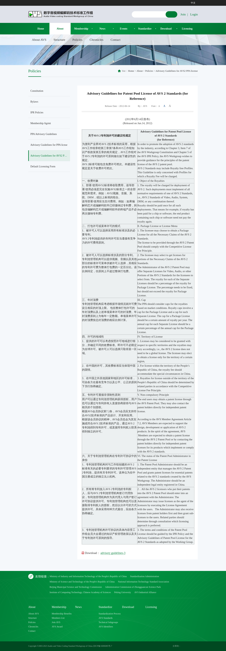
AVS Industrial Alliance (145, 592)
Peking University (122, 592)
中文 (193, 3)
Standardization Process (110, 613)
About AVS (39, 39)
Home (40, 28)
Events (123, 28)
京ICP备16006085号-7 (102, 646)
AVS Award (57, 626)
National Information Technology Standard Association (143, 581)
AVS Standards (106, 618)
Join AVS (56, 622)
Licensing (187, 28)
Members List (58, 618)
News (102, 28)
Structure (59, 39)
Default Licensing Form (42, 166)
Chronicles (96, 39)
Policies (77, 39)
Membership (81, 28)
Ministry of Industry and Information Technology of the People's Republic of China (88, 576)
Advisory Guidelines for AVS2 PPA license (177, 71)
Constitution (36, 90)
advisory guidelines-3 (112, 553)
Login (194, 14)
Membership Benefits (62, 613)
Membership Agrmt (40, 123)
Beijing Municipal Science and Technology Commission (76, 587)
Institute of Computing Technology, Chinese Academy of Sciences (80, 592)
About (60, 28)
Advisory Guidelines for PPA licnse (48, 144)
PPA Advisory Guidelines (43, 134)
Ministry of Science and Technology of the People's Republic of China (82, 581)
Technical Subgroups (108, 622)
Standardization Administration (144, 576)
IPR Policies (36, 112)
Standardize (144, 28)
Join (183, 14)
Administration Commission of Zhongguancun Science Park (133, 587)
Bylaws (34, 101)
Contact (115, 39)
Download (166, 28)
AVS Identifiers (106, 626)
